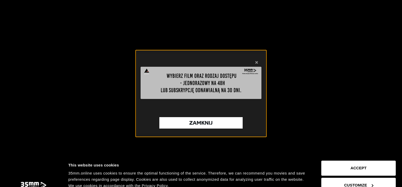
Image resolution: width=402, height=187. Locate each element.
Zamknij (201, 122)
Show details (80, 177)
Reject (358, 172)
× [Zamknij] (256, 62)
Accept (358, 138)
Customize (358, 155)
